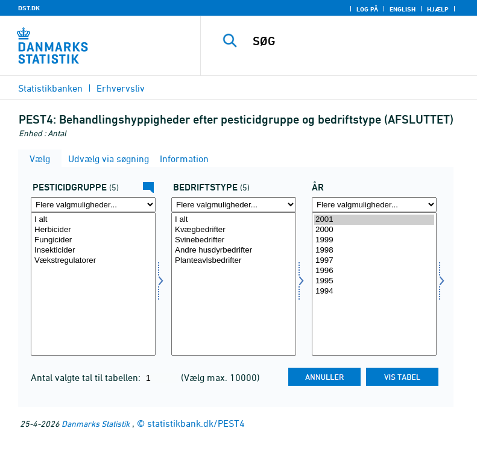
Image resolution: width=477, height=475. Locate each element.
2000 (374, 230)
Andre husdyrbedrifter (234, 250)
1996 (374, 271)
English (402, 9)
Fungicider (93, 240)
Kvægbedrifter (234, 230)
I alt (93, 220)
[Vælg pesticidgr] (93, 284)
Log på (367, 9)
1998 (374, 250)
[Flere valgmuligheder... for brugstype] (233, 204)
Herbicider (93, 230)
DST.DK (29, 8)
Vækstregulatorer (93, 261)
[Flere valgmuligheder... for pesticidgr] (93, 204)
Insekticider (93, 250)
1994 (374, 291)
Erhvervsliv (120, 88)
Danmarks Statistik (96, 423)
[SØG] (357, 41)
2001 (374, 220)
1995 (374, 281)
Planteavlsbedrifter (234, 261)
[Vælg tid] (374, 284)
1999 (374, 240)
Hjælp (438, 9)
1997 (374, 261)
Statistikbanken (50, 88)
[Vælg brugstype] (233, 284)
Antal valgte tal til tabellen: (87, 377)
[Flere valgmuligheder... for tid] (374, 204)
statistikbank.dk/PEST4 (196, 423)
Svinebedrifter (234, 240)
